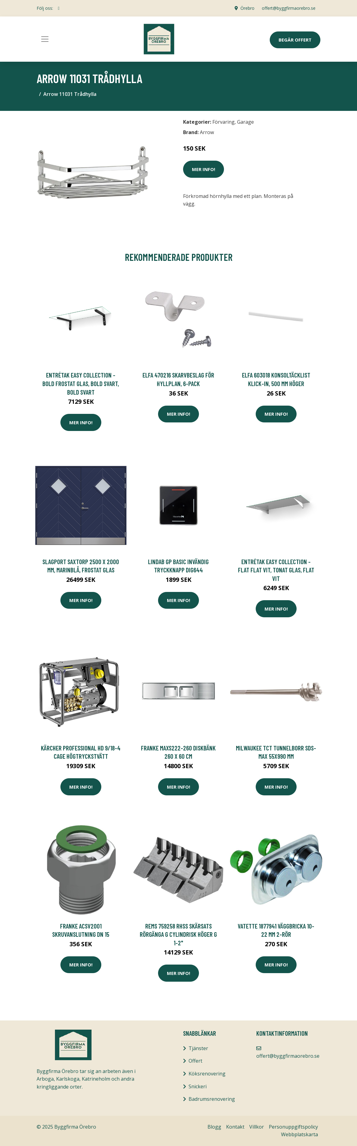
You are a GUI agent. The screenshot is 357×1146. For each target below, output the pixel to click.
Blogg (214, 1126)
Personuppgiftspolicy (293, 1126)
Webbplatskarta (299, 1134)
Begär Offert (295, 40)
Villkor (256, 1126)
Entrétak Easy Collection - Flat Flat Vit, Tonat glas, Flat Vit (276, 570)
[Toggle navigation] (45, 39)
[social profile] (59, 8)
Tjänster (198, 1048)
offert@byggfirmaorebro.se (289, 8)
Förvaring (223, 122)
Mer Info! (203, 169)
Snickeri (198, 1086)
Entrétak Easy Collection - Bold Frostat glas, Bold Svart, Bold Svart (80, 383)
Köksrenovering (207, 1073)
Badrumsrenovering (212, 1099)
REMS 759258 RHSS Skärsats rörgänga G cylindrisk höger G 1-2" (178, 934)
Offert (195, 1060)
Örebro (247, 8)
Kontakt (235, 1126)
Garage (245, 122)
